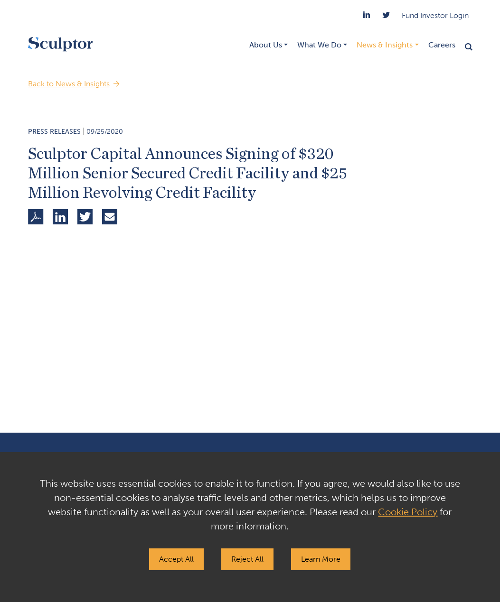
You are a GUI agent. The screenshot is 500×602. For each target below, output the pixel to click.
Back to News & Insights (69, 83)
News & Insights (385, 44)
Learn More (320, 559)
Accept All (176, 559)
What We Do (319, 44)
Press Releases (54, 132)
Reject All (247, 559)
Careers (441, 44)
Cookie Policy (407, 512)
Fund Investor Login (435, 15)
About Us (265, 44)
